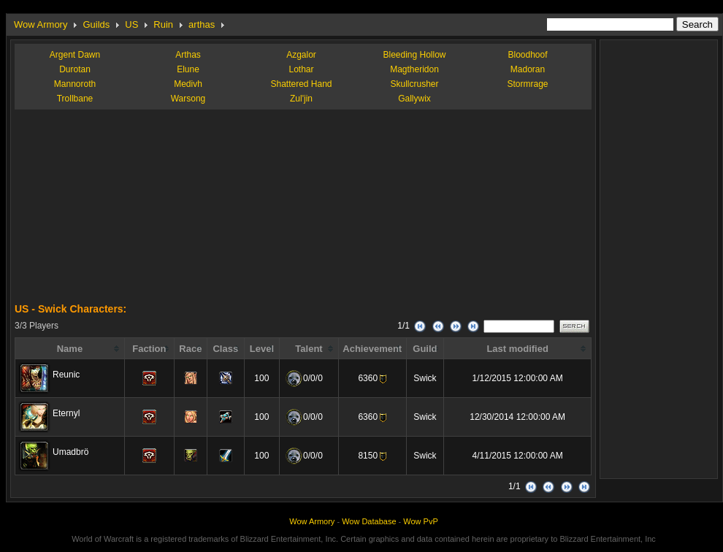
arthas (201, 24)
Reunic (66, 374)
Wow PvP (420, 521)
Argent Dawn (75, 55)
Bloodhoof (527, 55)
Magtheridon (414, 69)
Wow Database (369, 521)
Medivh (188, 84)
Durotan (75, 69)
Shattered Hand (301, 84)
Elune (188, 69)
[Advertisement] (124, 211)
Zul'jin (301, 98)
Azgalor (301, 55)
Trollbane (75, 98)
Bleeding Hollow (414, 55)
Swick (424, 378)
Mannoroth (75, 84)
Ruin (163, 24)
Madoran (527, 69)
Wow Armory (40, 24)
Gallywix (414, 98)
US (131, 24)
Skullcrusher (414, 84)
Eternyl (66, 413)
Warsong (188, 98)
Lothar (300, 69)
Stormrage (527, 84)
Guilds (96, 24)
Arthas (188, 55)
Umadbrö (70, 452)
